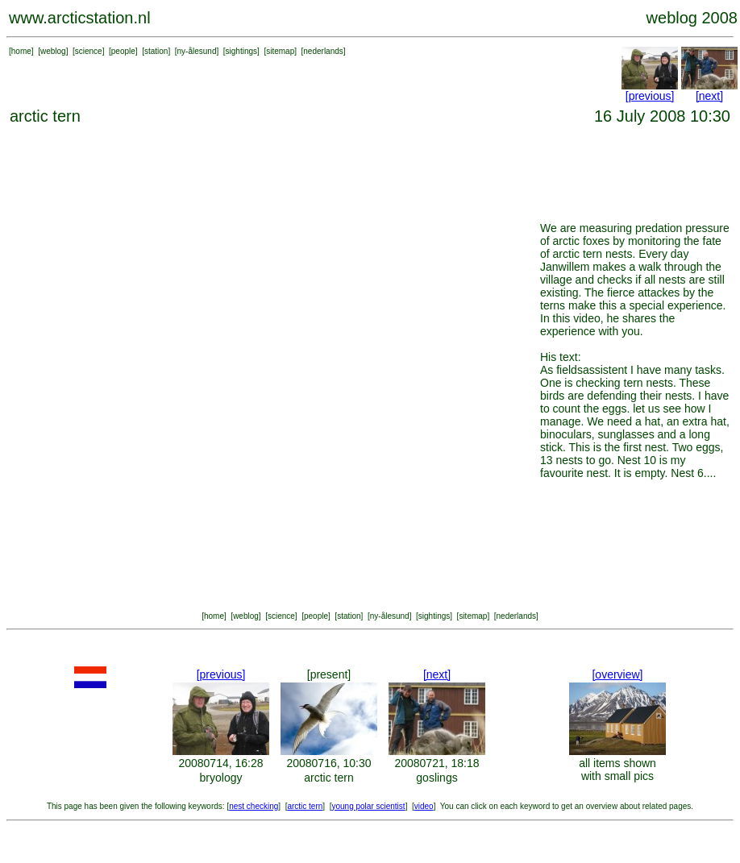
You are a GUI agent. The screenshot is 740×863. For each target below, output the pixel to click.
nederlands (323, 51)
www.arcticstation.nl (80, 18)
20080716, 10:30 (328, 763)
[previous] (650, 95)
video (424, 806)
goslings (436, 777)
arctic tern (328, 777)
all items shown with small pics (617, 769)
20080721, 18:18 (436, 763)
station (156, 51)
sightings (241, 51)
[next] (709, 95)
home (21, 51)
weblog (53, 51)
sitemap (280, 51)
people (123, 51)
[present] (329, 674)
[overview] (617, 674)
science (88, 51)
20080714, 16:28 (220, 763)
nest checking (253, 806)
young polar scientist (368, 806)
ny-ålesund (197, 51)
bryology (221, 777)
